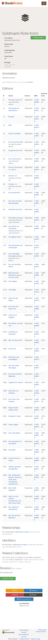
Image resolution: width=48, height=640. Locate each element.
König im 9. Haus (15, 416)
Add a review (38, 37)
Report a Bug (35, 639)
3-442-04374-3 (36, 300)
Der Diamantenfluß (16, 142)
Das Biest (12, 450)
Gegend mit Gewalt (16, 382)
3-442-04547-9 (36, 368)
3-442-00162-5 (36, 239)
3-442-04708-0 (36, 393)
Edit (14, 590)
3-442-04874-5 (36, 443)
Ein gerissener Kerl (15, 150)
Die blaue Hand (14, 100)
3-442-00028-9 (36, 152)
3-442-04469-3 (36, 325)
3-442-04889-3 (36, 452)
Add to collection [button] (24, 599)
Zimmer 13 (13, 176)
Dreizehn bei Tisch (15, 209)
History (33, 590)
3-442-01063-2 (36, 136)
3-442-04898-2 (36, 460)
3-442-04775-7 (36, 401)
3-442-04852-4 (36, 435)
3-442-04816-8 (36, 427)
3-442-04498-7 (36, 342)
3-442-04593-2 (36, 384)
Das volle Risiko (14, 433)
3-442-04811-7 (36, 418)
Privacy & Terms (41, 632)
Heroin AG (12, 349)
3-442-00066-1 (36, 211)
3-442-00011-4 (36, 110)
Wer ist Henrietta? (15, 340)
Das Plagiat (13, 281)
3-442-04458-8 (36, 309)
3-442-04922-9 (36, 477)
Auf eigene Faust (15, 237)
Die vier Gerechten (16, 167)
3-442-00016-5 (36, 144)
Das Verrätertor (14, 193)
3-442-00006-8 (36, 102)
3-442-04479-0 (36, 334)
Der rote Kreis (14, 159)
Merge (33, 595)
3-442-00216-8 (36, 266)
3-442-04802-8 (36, 410)
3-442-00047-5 (36, 203)
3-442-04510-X (36, 359)
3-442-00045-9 (36, 195)
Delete (15, 595)
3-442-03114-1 (36, 292)
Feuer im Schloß (14, 134)
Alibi (10, 125)
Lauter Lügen (13, 425)
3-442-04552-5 (36, 376)
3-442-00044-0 (36, 178)
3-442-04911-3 (36, 469)
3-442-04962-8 (36, 518)
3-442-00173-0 (36, 247)
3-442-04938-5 (36, 490)
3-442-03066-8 (36, 275)
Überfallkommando (16, 218)
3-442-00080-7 (36, 228)
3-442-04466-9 (36, 317)
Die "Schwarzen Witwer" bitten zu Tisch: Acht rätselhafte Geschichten (15, 479)
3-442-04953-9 (36, 498)
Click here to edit (21, 532)
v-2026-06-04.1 (24, 639)
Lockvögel (12, 290)
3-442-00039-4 (36, 169)
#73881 (30, 82)
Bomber (11, 117)
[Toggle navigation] (43, 3)
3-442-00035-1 (36, 161)
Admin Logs (42, 630)
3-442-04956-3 (36, 509)
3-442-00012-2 (36, 127)
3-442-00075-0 (36, 220)
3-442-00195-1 (36, 256)
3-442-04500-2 (36, 351)
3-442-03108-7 (36, 283)
